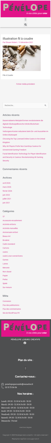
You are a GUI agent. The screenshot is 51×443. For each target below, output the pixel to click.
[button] (25, 19)
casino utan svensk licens (13, 256)
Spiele (5, 283)
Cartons (6, 248)
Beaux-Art (7, 236)
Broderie (6, 240)
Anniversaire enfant (10, 232)
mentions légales (25, 427)
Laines (5, 264)
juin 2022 (6, 195)
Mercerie (6, 268)
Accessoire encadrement (12, 220)
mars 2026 (7, 187)
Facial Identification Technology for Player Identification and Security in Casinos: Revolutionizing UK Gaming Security (24, 157)
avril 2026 (6, 183)
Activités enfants (9, 224)
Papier (5, 276)
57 (4, 216)
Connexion (7, 301)
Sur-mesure (7, 287)
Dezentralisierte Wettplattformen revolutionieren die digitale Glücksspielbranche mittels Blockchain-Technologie (23, 124)
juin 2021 (6, 203)
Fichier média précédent (25, 84)
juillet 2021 (7, 199)
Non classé (7, 272)
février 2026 (7, 191)
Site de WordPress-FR (11, 313)
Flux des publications (11, 305)
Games (5, 260)
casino (5, 252)
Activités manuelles (10, 228)
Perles (5, 279)
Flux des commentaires (12, 309)
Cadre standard (9, 244)
